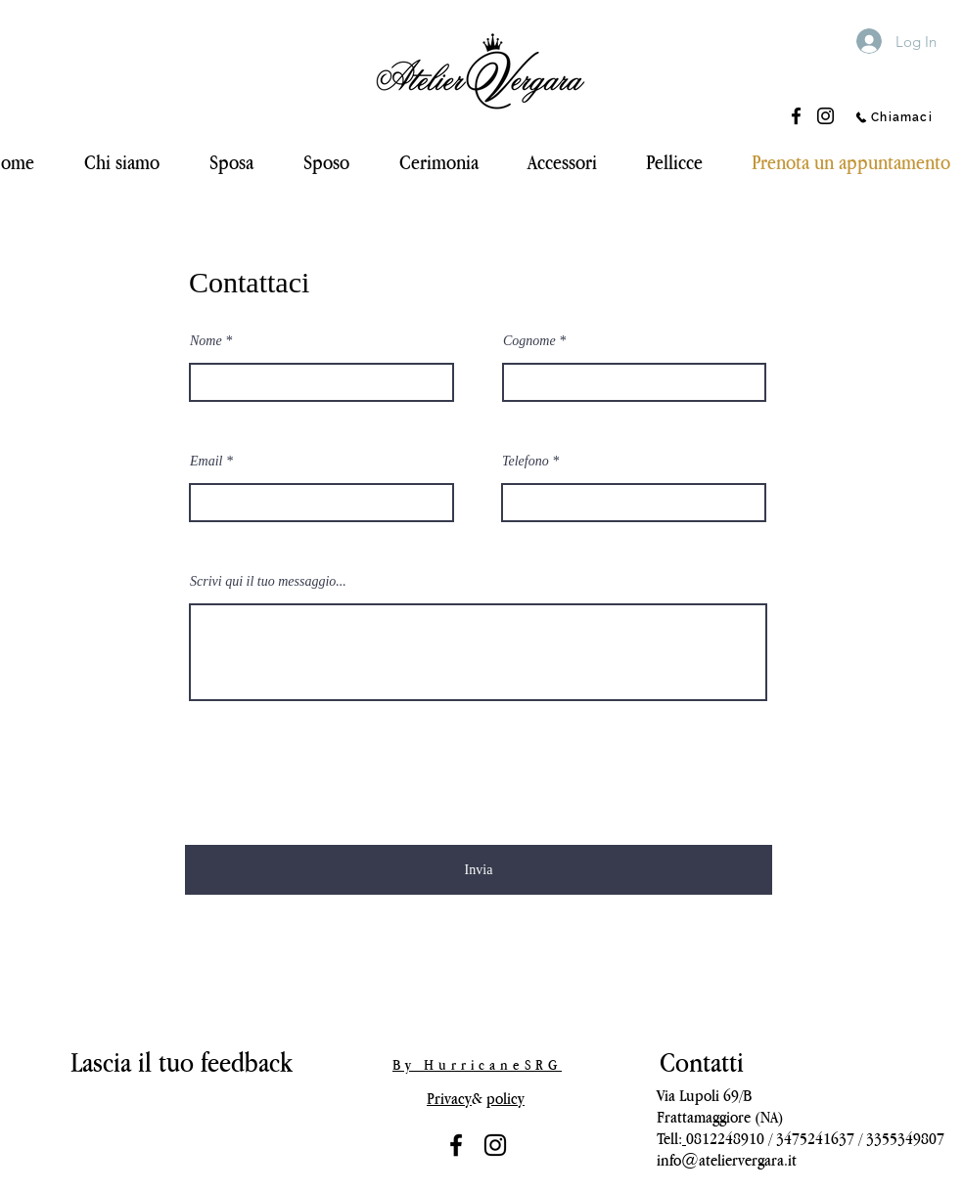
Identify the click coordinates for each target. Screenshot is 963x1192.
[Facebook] (796, 116)
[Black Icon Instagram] (495, 1145)
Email (206, 461)
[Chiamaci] (893, 117)
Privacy (449, 1098)
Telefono (525, 461)
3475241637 (815, 1138)
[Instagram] (825, 116)
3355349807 (905, 1138)
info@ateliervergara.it (727, 1159)
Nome (206, 341)
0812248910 (725, 1138)
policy (505, 1098)
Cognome (529, 341)
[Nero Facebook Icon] (456, 1145)
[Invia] (478, 870)
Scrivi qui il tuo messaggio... (268, 582)
